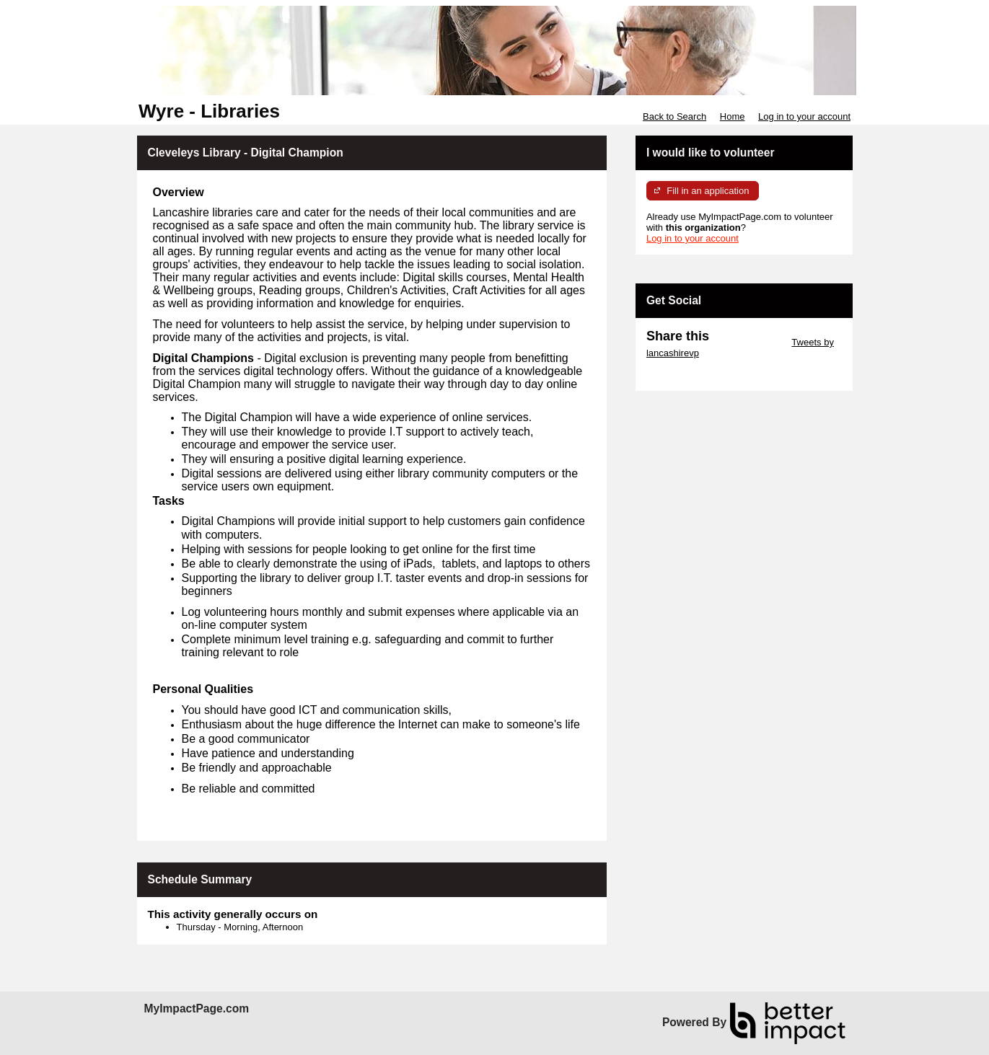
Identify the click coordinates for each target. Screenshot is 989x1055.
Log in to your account (804, 116)
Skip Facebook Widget (693, 374)
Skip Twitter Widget (749, 342)
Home (732, 116)
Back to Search (674, 116)
